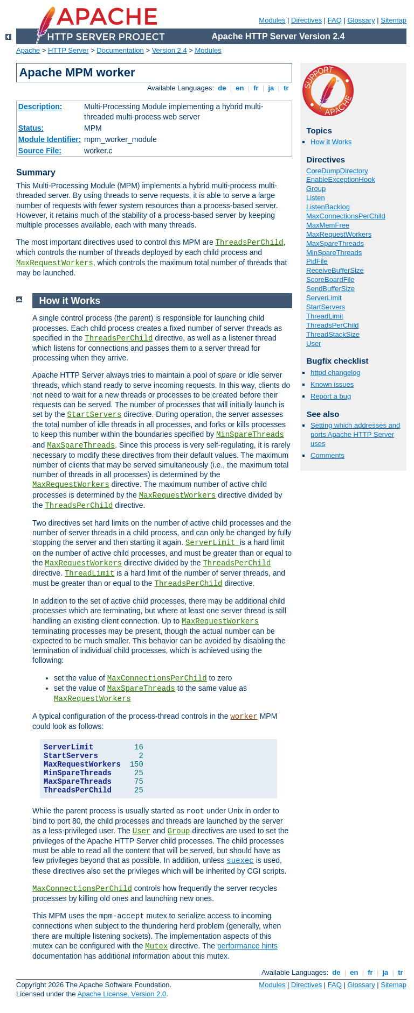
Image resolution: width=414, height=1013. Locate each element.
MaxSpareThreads (335, 243)
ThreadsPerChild (250, 242)
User (313, 343)
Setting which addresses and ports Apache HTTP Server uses (355, 434)
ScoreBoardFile (330, 279)
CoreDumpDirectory (337, 171)
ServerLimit (324, 298)
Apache (28, 50)
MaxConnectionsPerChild (345, 216)
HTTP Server (68, 50)
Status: (31, 128)
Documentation (119, 50)
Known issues (332, 384)
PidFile (317, 261)
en (240, 88)
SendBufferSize (330, 289)
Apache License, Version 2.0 (121, 994)
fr (256, 88)
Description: (40, 106)
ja (271, 88)
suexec (239, 860)
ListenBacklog (328, 207)
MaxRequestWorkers (54, 263)
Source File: (39, 150)
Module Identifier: (49, 139)
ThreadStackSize (333, 334)
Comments (327, 455)
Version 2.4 (169, 50)
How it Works (330, 142)
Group (316, 189)
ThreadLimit (324, 316)
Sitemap (393, 20)
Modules (272, 20)
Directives (306, 20)
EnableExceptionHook (340, 179)
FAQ (335, 20)
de (222, 88)
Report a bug (330, 396)
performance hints (247, 945)
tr (286, 88)
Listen (315, 198)
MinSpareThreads (334, 253)
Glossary (361, 20)
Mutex (156, 946)
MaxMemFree (327, 225)
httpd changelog (335, 373)
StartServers (325, 307)
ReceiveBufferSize (335, 270)
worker (243, 716)
